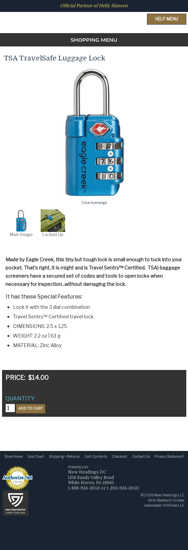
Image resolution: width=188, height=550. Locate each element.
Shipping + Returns (64, 456)
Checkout (119, 456)
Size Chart (35, 456)
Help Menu (166, 19)
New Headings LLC (169, 495)
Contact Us (141, 456)
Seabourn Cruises (170, 500)
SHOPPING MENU (94, 40)
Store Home (13, 456)
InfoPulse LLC (173, 505)
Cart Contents (95, 456)
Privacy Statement (169, 456)
